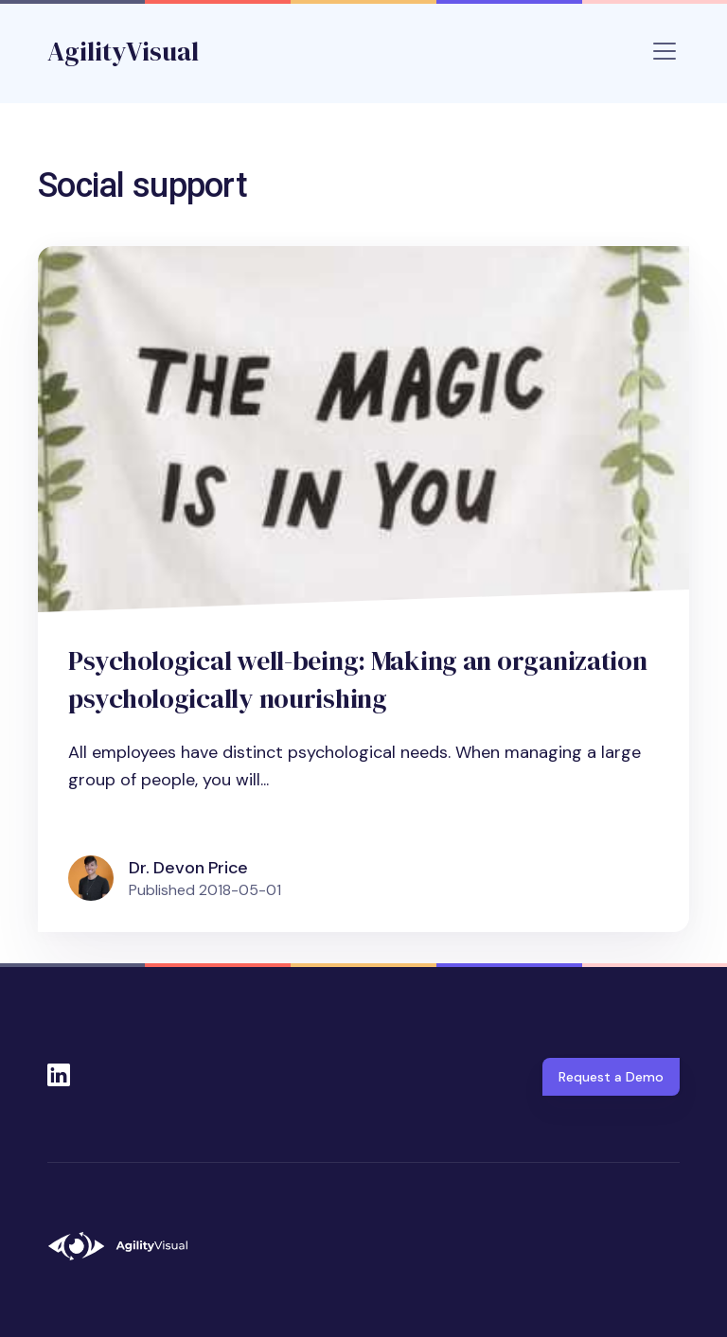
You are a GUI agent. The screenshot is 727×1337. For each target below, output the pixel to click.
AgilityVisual (123, 51)
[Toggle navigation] (664, 51)
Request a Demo (611, 1076)
